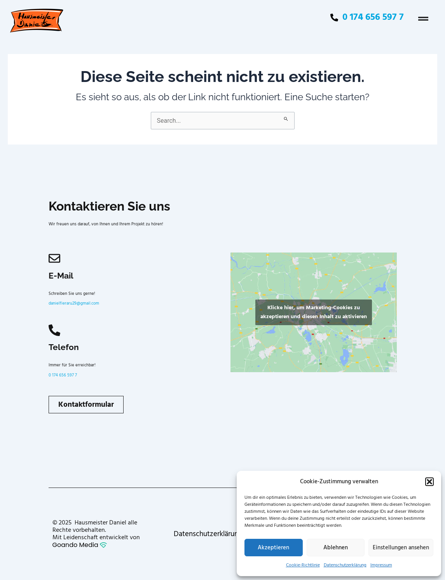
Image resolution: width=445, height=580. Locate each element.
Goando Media (79, 544)
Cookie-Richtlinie (303, 565)
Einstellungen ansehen (401, 547)
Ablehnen (335, 547)
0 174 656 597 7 (63, 375)
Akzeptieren (273, 547)
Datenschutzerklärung (345, 565)
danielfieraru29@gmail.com (74, 303)
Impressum (381, 565)
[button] (429, 482)
